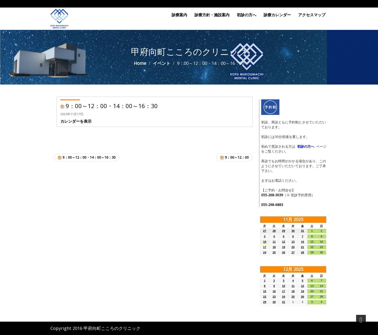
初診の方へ (246, 14)
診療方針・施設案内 (212, 14)
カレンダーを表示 (76, 121)
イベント (161, 63)
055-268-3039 (272, 195)
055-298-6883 (272, 204)
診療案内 (179, 14)
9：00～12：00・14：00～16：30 (87, 157)
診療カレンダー (277, 14)
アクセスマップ (311, 14)
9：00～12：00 (234, 157)
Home (140, 63)
